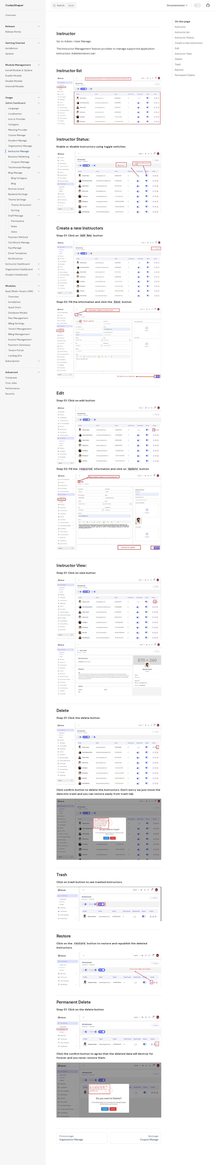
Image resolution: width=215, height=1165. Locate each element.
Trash (178, 64)
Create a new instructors (188, 42)
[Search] (64, 5)
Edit (177, 48)
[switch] (197, 5)
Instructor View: (183, 53)
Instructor (180, 26)
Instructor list (182, 32)
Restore (179, 69)
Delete (178, 59)
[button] (22, 26)
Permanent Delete (185, 75)
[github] (208, 5)
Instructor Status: (184, 37)
